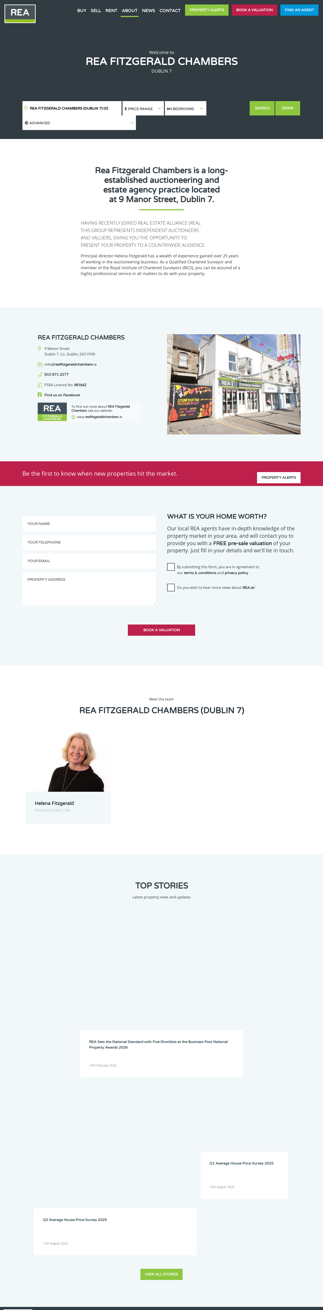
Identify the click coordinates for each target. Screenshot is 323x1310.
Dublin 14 (266, 1119)
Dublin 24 (266, 1125)
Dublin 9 (131, 1119)
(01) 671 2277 (56, 360)
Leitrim (237, 1130)
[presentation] (201, 589)
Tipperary (132, 1142)
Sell (96, 10)
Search (262, 108)
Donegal (238, 1107)
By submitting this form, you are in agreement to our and (218, 555)
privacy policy (236, 558)
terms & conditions (200, 558)
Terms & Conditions (164, 1302)
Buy (81, 10)
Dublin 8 (292, 1113)
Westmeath (186, 1142)
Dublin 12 (212, 1119)
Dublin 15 (293, 1119)
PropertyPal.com (259, 1302)
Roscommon (268, 1136)
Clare (182, 1107)
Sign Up (82, 1186)
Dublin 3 (131, 1113)
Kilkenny (184, 1130)
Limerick (265, 1130)
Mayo (156, 1136)
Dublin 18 (185, 1125)
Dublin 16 (132, 1125)
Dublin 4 (158, 1113)
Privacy (195, 1302)
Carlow (130, 1107)
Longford (293, 1130)
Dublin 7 (265, 1113)
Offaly (237, 1136)
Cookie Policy (128, 1302)
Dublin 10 (159, 1119)
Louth (129, 1136)
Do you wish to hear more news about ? (216, 573)
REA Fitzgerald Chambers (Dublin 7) (69, 108)
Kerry (129, 1130)
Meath (183, 1136)
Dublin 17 (159, 1125)
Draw (288, 108)
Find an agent (299, 10)
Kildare (157, 1130)
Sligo (290, 1136)
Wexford (211, 1142)
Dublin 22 (239, 1125)
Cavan (156, 1107)
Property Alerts (207, 10)
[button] (228, 108)
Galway (292, 1125)
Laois (209, 1130)
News (148, 10)
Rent (111, 10)
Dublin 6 (211, 1113)
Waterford (159, 1142)
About (129, 10)
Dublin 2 (292, 1107)
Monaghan (213, 1136)
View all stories (161, 1025)
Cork (209, 1107)
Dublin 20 (212, 1125)
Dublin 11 (185, 1119)
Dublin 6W (240, 1113)
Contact (170, 10)
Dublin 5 (184, 1113)
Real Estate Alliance (85, 1302)
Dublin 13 (239, 1119)
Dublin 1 (265, 1107)
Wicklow (238, 1142)
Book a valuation (254, 10)
